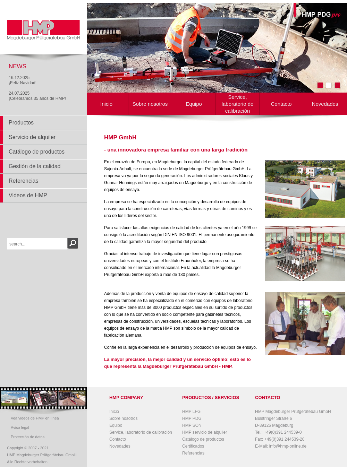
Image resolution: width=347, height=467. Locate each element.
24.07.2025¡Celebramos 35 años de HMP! (37, 96)
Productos (21, 123)
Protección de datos (27, 437)
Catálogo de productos (37, 152)
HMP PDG (192, 418)
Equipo (194, 104)
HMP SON (192, 425)
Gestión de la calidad (34, 166)
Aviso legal (20, 428)
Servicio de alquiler (32, 137)
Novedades (325, 104)
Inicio (106, 104)
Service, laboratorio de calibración (238, 104)
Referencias (23, 181)
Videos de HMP (28, 195)
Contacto (281, 104)
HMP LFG (191, 411)
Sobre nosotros (150, 104)
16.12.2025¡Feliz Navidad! (22, 80)
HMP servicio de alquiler (204, 432)
